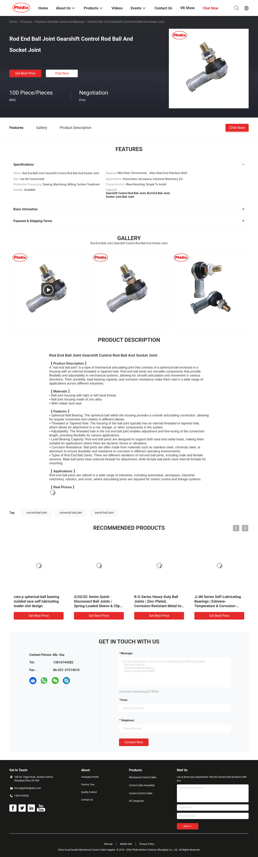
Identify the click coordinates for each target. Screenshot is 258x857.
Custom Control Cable (140, 793)
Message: (127, 653)
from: (124, 700)
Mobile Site (126, 844)
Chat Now (62, 73)
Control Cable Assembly (142, 785)
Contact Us (87, 799)
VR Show (187, 8)
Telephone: (128, 720)
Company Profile (90, 777)
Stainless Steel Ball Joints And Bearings (59, 21)
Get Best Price (25, 73)
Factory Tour (88, 784)
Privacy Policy (146, 844)
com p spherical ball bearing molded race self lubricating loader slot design (36, 601)
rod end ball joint (37, 512)
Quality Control (89, 792)
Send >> (187, 826)
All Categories (136, 801)
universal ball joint (71, 512)
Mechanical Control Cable (142, 777)
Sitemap (108, 844)
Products (26, 21)
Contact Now (134, 742)
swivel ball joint (104, 512)
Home (13, 21)
